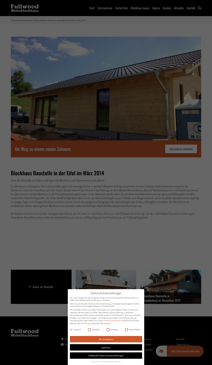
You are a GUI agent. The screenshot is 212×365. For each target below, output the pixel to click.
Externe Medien (132, 330)
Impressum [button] (117, 362)
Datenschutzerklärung (112, 321)
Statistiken (94, 330)
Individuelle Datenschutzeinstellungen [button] (106, 356)
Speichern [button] (106, 348)
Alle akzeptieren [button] (106, 340)
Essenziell (75, 330)
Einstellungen (86, 324)
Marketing (112, 330)
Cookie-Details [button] (95, 362)
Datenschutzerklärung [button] (107, 362)
